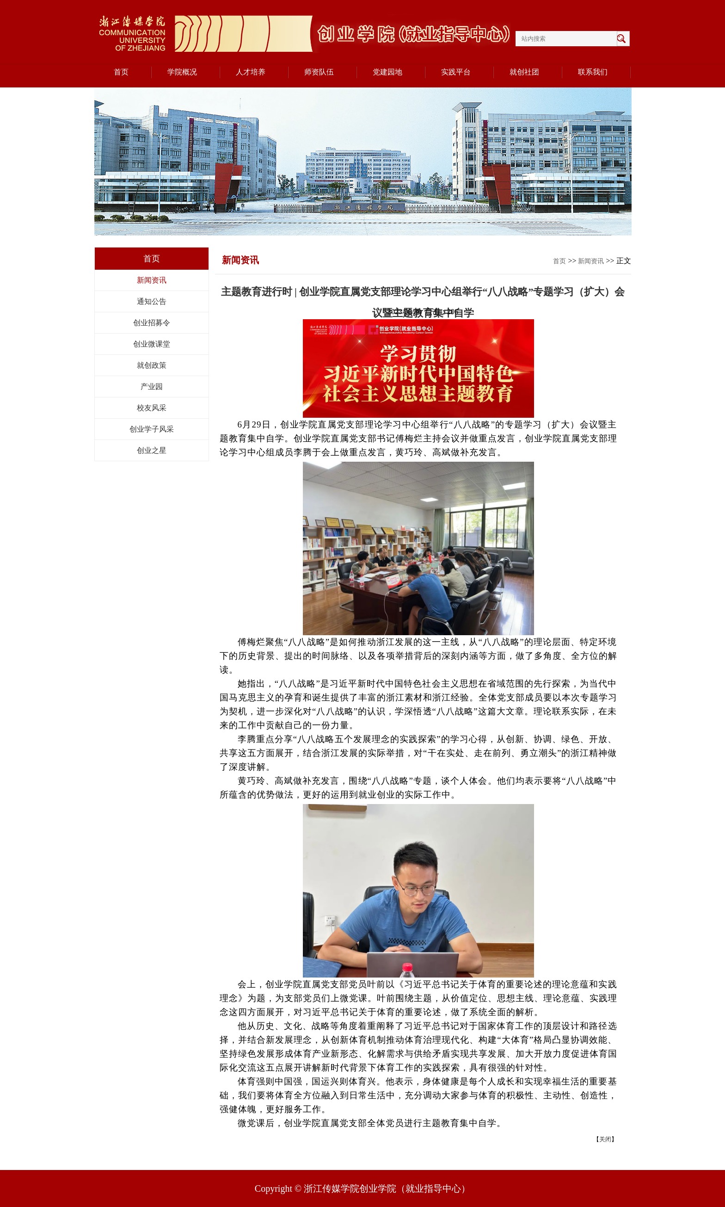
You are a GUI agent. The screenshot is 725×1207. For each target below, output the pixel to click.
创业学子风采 (151, 429)
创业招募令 (151, 323)
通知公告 (151, 301)
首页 (559, 261)
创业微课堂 (151, 344)
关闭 (605, 1139)
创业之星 (151, 450)
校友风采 (151, 408)
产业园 (152, 386)
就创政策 (151, 365)
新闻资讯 (151, 280)
